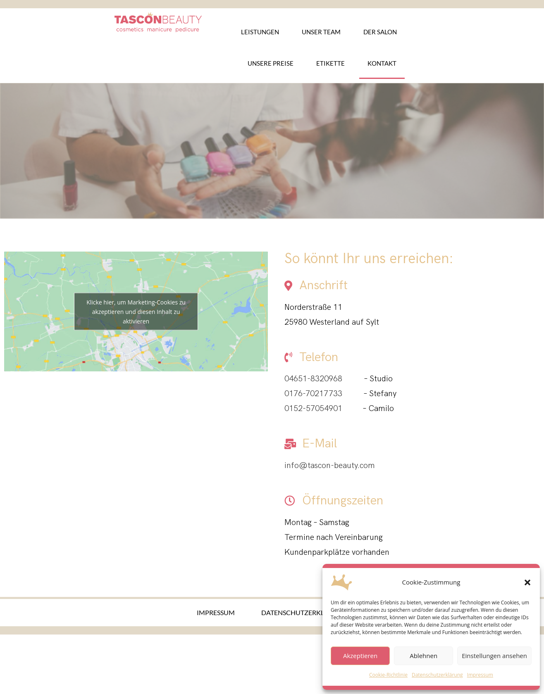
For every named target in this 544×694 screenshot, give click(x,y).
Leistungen (260, 32)
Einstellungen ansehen (494, 655)
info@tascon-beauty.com (329, 466)
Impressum (480, 674)
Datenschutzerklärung (437, 674)
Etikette (330, 63)
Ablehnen (423, 655)
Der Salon (380, 32)
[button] (527, 582)
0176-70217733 (313, 394)
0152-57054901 (313, 409)
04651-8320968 (313, 379)
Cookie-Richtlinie (388, 674)
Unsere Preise (270, 63)
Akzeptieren (360, 655)
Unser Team (321, 32)
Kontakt (381, 63)
